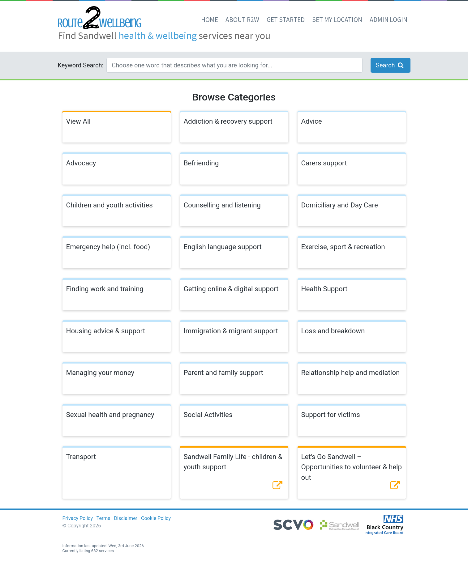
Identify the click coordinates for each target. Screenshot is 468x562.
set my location (337, 19)
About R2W (242, 19)
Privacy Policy (77, 518)
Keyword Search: (81, 65)
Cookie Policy (156, 518)
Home (209, 19)
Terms (103, 518)
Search (390, 65)
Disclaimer (125, 518)
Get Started (286, 19)
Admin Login (388, 19)
